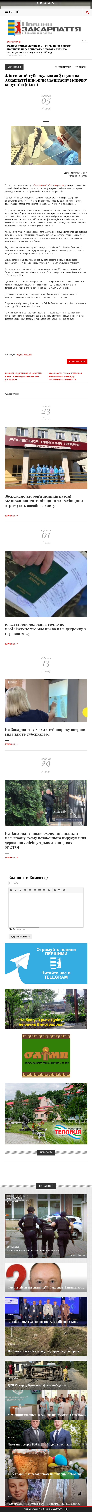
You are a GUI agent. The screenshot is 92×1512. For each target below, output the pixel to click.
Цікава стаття (77, 361)
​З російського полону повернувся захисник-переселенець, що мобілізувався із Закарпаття (65, 376)
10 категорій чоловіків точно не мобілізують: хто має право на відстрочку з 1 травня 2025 (45, 629)
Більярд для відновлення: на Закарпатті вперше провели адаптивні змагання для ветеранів (23, 376)
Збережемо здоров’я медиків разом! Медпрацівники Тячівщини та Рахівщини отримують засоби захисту (44, 501)
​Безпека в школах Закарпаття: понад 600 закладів (33, 1250)
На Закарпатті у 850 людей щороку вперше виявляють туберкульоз (45, 731)
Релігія (10, 1467)
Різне (10, 1496)
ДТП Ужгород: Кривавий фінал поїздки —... (38, 1385)
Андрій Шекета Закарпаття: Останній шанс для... (43, 1321)
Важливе (11, 1437)
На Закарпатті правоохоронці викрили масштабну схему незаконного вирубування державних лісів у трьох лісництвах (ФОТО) (45, 840)
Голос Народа (12, 1280)
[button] (11, 890)
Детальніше (11, 516)
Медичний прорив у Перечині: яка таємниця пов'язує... (47, 1415)
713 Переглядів (63, 67)
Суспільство (13, 1247)
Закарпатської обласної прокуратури (51, 185)
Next (85, 40)
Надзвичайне (13, 1378)
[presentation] (11, 890)
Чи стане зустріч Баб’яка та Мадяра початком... (41, 1444)
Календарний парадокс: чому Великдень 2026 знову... (46, 1474)
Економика (12, 1315)
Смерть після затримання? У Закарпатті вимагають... (46, 1287)
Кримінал (11, 1344)
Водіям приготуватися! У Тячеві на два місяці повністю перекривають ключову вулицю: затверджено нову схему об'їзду (39, 49)
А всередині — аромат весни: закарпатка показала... (44, 1503)
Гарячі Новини (24, 354)
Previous (82, 40)
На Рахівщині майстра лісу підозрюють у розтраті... (44, 1351)
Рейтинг (81, 67)
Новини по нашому (15, 1408)
